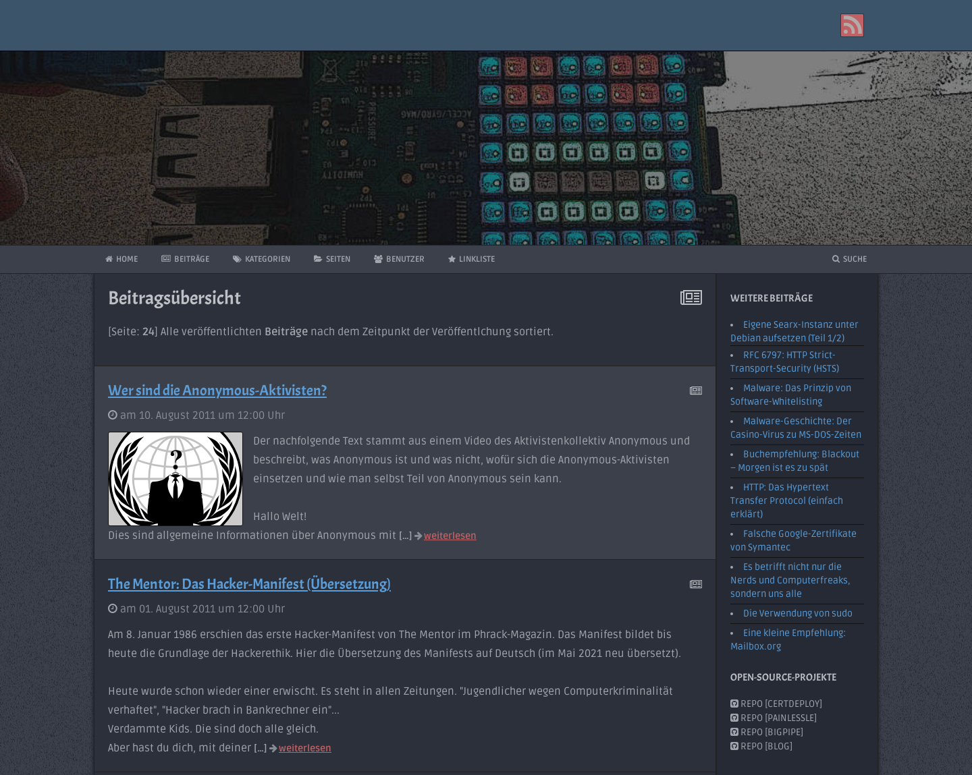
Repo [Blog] (761, 746)
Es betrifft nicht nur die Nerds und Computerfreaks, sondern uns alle (790, 580)
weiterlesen (445, 536)
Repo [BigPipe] (766, 732)
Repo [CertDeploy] (776, 704)
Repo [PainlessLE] (773, 718)
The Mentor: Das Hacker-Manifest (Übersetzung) (249, 584)
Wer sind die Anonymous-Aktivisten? (217, 390)
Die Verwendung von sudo (798, 613)
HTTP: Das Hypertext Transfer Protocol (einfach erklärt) (786, 501)
